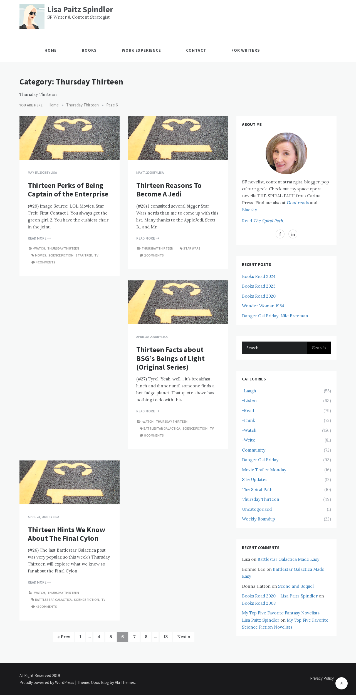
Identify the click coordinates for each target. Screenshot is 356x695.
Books (89, 50)
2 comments (154, 255)
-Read (248, 410)
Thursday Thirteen (63, 248)
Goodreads (298, 202)
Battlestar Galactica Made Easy (288, 559)
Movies (40, 255)
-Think (248, 420)
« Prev (63, 636)
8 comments (154, 435)
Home (50, 50)
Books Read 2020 (259, 296)
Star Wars (192, 248)
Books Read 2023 (259, 286)
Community (253, 450)
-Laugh (249, 390)
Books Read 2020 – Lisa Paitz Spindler (280, 596)
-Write (248, 440)
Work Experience (141, 50)
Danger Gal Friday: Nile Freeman (275, 315)
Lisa (54, 172)
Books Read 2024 (259, 276)
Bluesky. (250, 209)
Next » (183, 636)
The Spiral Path (257, 489)
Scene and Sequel (296, 586)
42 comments (46, 606)
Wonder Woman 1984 (263, 305)
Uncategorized (257, 509)
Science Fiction (60, 255)
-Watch (39, 248)
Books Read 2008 (259, 603)
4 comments (45, 262)
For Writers (245, 50)
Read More (39, 238)
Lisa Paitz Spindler (80, 9)
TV (96, 255)
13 (166, 636)
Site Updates (254, 479)
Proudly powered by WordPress (47, 682)
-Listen (249, 400)
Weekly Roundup (258, 519)
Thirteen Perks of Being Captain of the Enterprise (68, 189)
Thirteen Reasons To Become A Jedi (169, 189)
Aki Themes (125, 682)
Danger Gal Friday (260, 459)
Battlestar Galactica (162, 428)
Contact (196, 50)
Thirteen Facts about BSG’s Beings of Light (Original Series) (170, 358)
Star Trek (84, 255)
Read (263, 220)
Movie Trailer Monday (264, 469)
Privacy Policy (322, 678)
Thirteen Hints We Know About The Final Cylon (66, 534)
